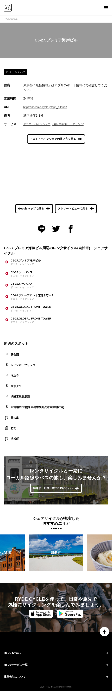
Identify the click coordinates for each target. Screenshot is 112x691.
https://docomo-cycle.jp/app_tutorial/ (45, 107)
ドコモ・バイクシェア (36, 124)
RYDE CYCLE (10, 19)
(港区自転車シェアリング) (68, 124)
